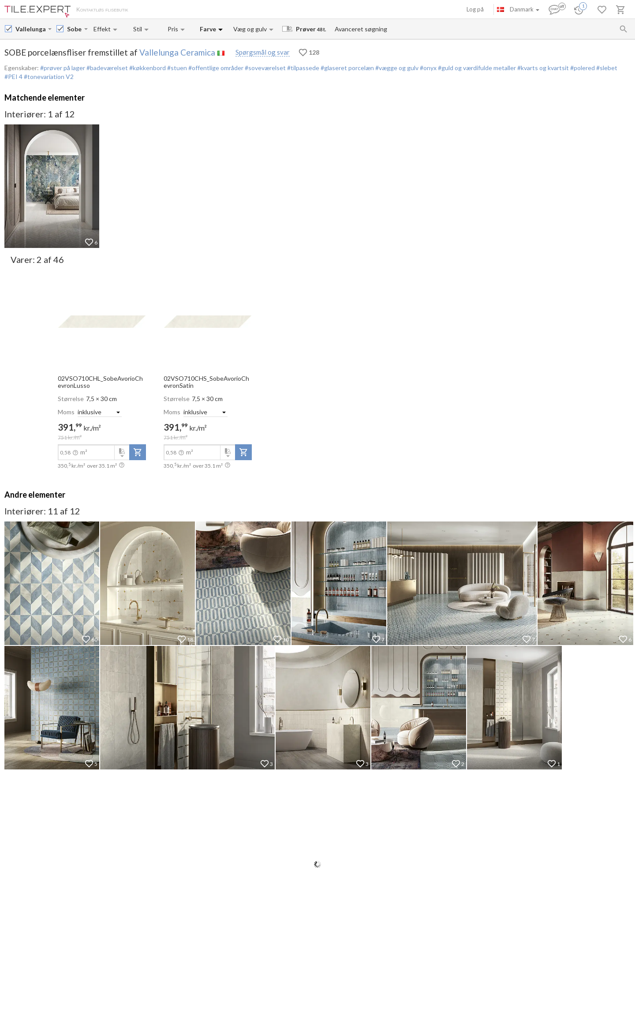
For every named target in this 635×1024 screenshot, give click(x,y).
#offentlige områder (215, 67)
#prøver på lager (62, 67)
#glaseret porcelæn (346, 67)
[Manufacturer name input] (31, 29)
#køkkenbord (147, 67)
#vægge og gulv (396, 67)
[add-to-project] (137, 452)
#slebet (606, 67)
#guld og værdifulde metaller (476, 67)
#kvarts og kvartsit (542, 67)
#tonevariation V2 (49, 76)
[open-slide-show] (102, 321)
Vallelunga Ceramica (177, 52)
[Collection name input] (74, 29)
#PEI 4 (14, 76)
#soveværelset (264, 67)
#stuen (176, 67)
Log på (475, 9)
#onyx (427, 67)
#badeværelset (106, 67)
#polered (582, 67)
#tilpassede (302, 67)
